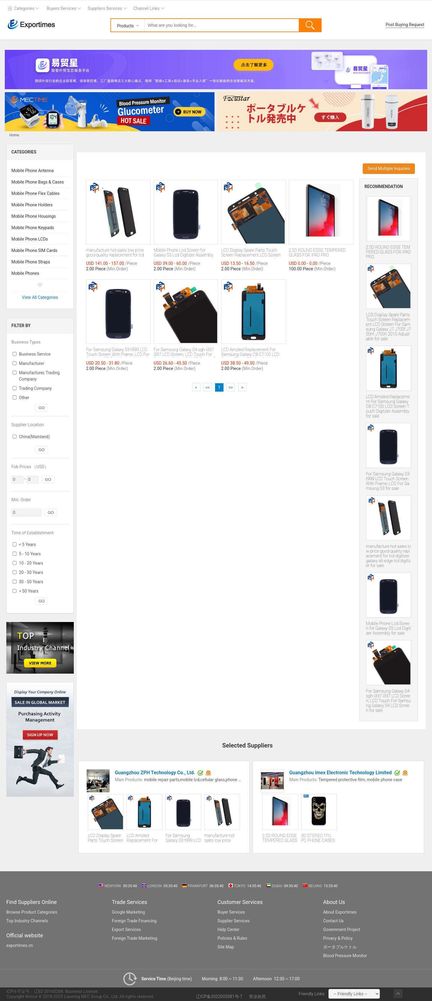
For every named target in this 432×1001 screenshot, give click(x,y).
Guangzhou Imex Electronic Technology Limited (340, 772)
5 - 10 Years (30, 553)
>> (231, 387)
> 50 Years (28, 591)
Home (14, 135)
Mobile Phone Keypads (32, 227)
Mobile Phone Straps (30, 261)
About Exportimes (340, 912)
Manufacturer (31, 363)
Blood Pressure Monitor (345, 955)
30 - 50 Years (31, 581)
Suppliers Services (105, 8)
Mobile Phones (25, 273)
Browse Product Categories (31, 912)
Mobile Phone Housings (33, 216)
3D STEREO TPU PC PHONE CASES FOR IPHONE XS (318, 838)
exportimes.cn (19, 945)
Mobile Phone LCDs (29, 239)
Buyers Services (61, 8)
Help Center (228, 929)
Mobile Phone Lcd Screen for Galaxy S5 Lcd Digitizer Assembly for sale (388, 628)
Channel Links (147, 8)
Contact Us (333, 920)
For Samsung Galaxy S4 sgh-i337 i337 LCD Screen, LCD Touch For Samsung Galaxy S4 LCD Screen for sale (388, 701)
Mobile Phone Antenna (32, 170)
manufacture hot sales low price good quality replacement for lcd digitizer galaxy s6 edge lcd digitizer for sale (388, 556)
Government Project (341, 929)
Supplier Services (234, 920)
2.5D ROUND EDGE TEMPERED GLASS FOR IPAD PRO (388, 252)
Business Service (35, 354)
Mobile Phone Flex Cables (35, 193)
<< (208, 387)
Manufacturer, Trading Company (39, 375)
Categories (24, 8)
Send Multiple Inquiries (389, 168)
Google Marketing (128, 912)
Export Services (126, 929)
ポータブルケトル (340, 947)
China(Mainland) (34, 436)
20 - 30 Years (31, 572)
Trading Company (35, 388)
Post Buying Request (405, 24)
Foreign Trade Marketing (134, 938)
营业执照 (257, 996)
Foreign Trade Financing (134, 920)
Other (24, 397)
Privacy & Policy (337, 938)
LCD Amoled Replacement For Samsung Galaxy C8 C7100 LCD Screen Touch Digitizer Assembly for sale (388, 406)
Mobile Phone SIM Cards (34, 250)
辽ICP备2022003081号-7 (219, 996)
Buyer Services (231, 912)
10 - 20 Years (31, 563)
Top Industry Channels (27, 920)
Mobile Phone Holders (32, 204)
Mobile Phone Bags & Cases (37, 182)
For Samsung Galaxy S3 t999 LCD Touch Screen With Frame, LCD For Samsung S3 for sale (388, 481)
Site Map (226, 947)
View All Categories (40, 297)
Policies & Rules (232, 938)
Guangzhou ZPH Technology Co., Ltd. (155, 772)
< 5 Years (27, 544)
